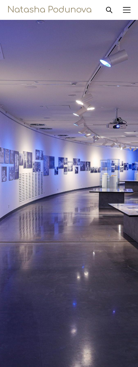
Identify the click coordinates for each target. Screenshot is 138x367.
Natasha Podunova (49, 10)
